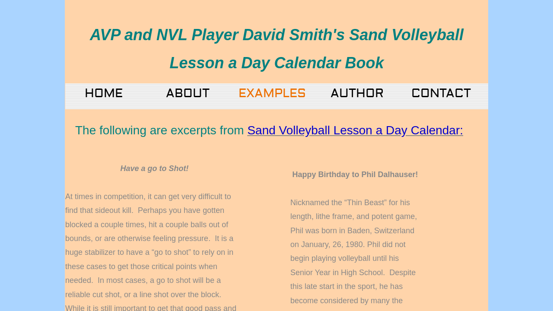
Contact (441, 93)
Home (104, 93)
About (188, 93)
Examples (272, 93)
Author (357, 93)
